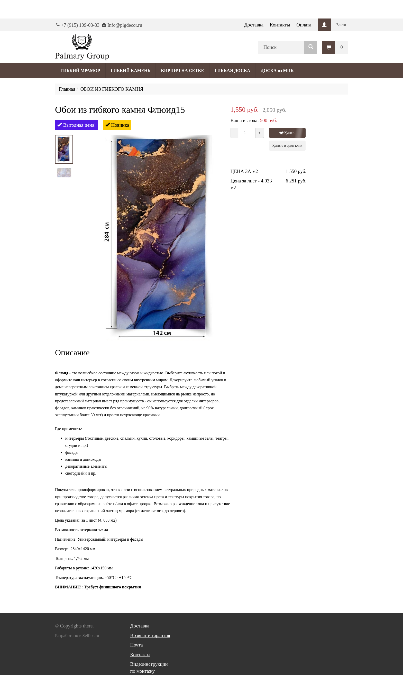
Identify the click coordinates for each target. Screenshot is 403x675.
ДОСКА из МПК (277, 70)
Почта (136, 645)
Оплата (303, 24)
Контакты (280, 24)
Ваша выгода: (245, 120)
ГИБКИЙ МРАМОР (80, 70)
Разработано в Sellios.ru (77, 635)
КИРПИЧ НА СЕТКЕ (182, 70)
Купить (288, 133)
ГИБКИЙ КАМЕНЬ (131, 70)
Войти (341, 25)
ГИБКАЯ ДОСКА (232, 70)
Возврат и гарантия (150, 635)
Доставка (253, 24)
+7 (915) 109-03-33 (80, 25)
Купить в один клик (287, 145)
